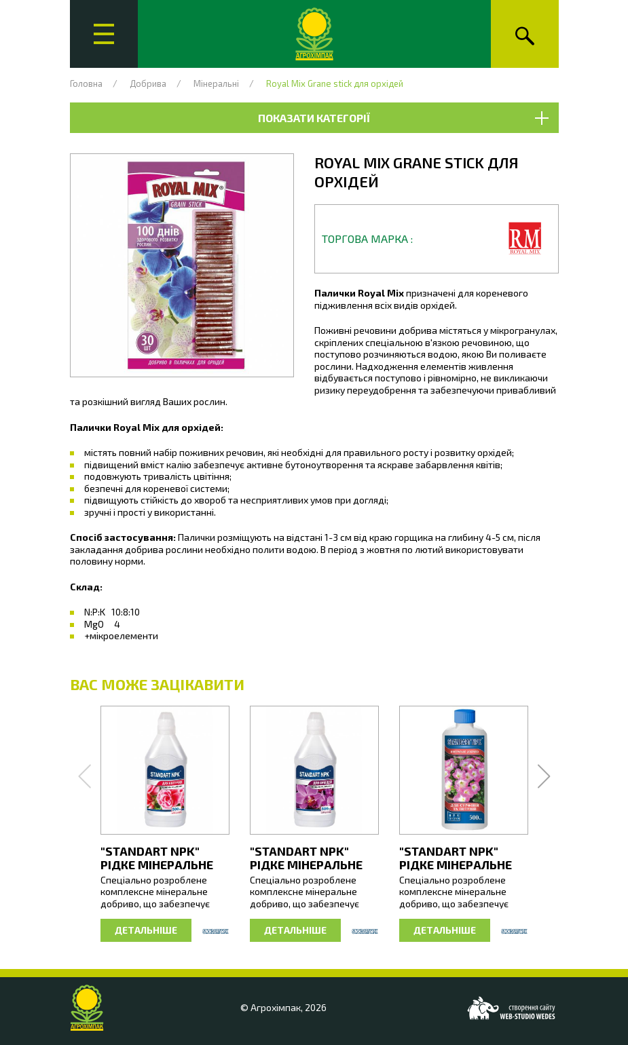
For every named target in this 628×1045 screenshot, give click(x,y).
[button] (182, 265)
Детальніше (146, 930)
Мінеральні (216, 83)
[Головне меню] (104, 34)
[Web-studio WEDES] (511, 1008)
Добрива (148, 83)
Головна (86, 83)
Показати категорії (403, 118)
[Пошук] (525, 34)
